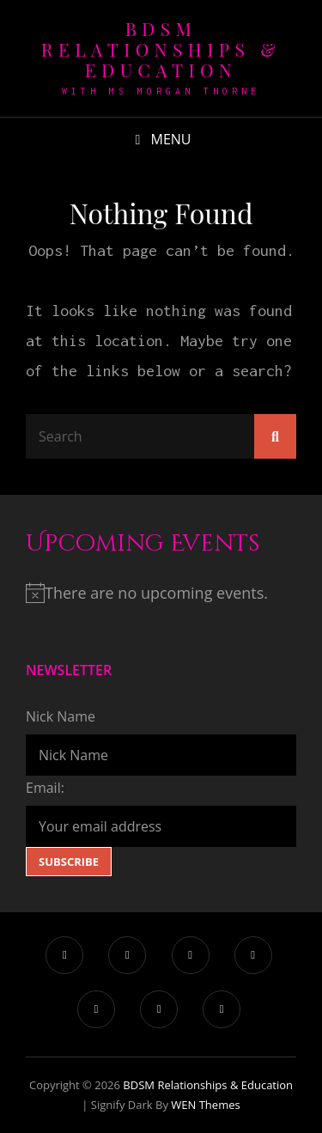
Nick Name (60, 716)
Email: (45, 787)
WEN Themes (205, 1104)
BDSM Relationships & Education (161, 49)
